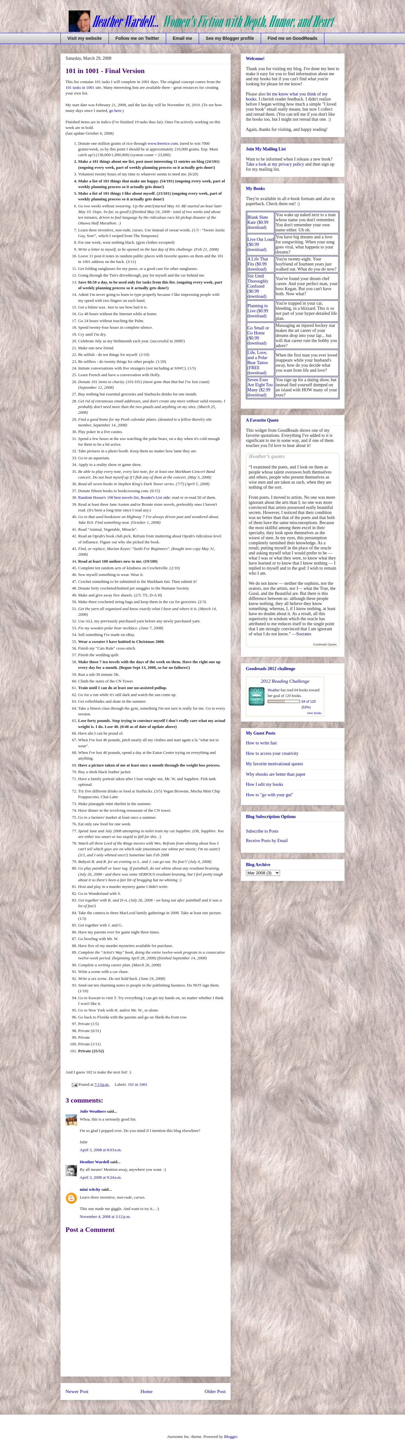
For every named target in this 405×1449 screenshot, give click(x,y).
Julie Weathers (93, 1111)
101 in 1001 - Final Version (105, 71)
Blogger (230, 1436)
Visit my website (84, 38)
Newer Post (76, 1391)
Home (146, 1391)
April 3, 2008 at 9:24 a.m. (101, 1177)
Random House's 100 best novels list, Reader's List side (124, 497)
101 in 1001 (137, 1084)
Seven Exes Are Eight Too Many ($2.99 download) (260, 387)
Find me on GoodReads (292, 38)
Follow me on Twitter (137, 38)
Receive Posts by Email (267, 840)
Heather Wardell (94, 1161)
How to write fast (261, 743)
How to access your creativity (272, 753)
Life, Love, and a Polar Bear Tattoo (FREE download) (257, 362)
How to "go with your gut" (269, 794)
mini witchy (90, 1189)
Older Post (215, 1391)
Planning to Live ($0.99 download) (257, 310)
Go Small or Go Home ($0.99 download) (258, 335)
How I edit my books (264, 784)
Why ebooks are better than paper (276, 774)
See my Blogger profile (230, 38)
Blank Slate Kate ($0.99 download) (257, 222)
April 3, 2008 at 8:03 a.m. (101, 1149)
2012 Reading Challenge (285, 681)
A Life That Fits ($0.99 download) (257, 264)
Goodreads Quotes (325, 644)
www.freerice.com (162, 143)
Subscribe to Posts (262, 831)
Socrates (303, 634)
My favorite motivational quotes (274, 763)
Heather (274, 690)
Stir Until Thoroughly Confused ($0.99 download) (257, 286)
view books (314, 713)
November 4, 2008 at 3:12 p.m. (105, 1216)
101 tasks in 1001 (79, 87)
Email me (182, 38)
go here (115, 110)
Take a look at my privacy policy (275, 164)
